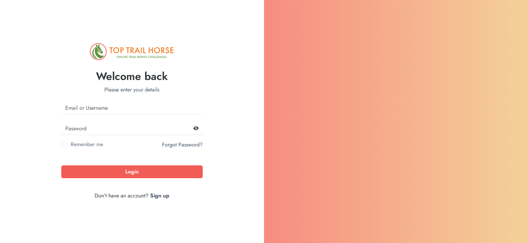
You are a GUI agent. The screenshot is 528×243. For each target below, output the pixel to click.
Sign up (159, 195)
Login (132, 172)
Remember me (87, 144)
